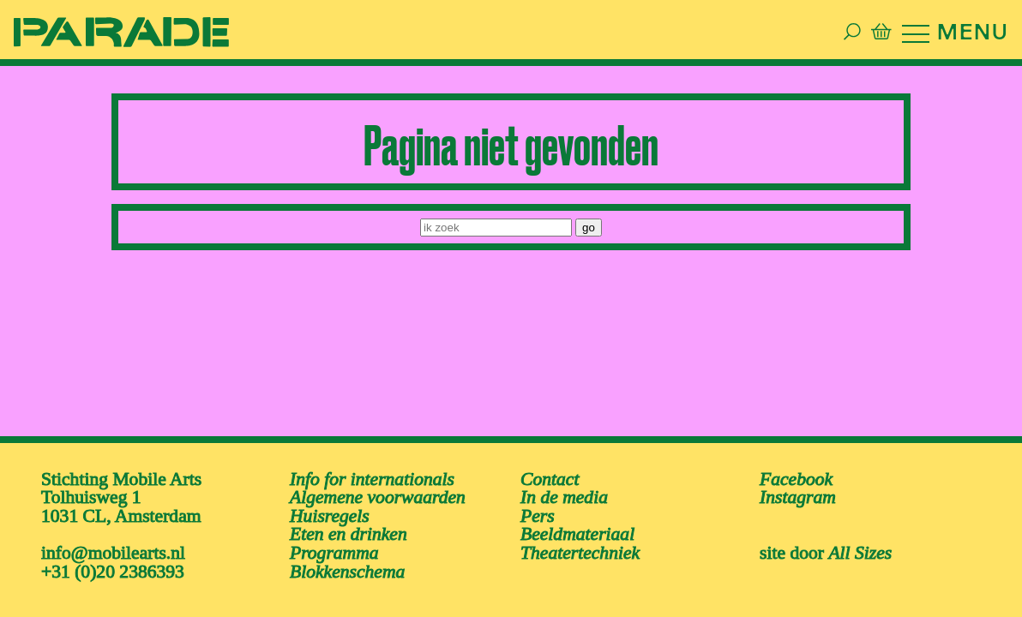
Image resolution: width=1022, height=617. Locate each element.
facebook (796, 469)
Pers (537, 506)
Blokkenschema (347, 562)
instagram (798, 487)
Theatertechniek (580, 543)
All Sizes (860, 543)
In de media (564, 487)
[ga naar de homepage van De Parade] (86, 27)
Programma (334, 543)
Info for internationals (372, 469)
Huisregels (330, 506)
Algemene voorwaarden (378, 487)
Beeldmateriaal (577, 524)
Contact (549, 469)
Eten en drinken (348, 524)
